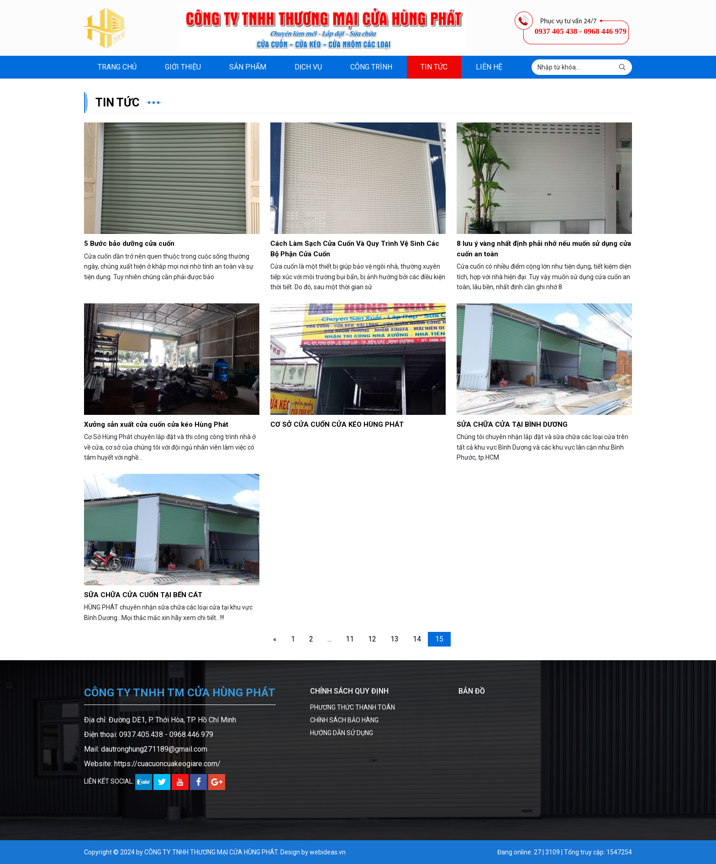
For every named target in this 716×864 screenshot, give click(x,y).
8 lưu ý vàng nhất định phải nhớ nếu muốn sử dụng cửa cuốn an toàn (544, 248)
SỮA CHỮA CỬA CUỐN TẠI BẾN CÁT (143, 595)
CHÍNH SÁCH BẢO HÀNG (344, 720)
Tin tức (434, 67)
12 (372, 639)
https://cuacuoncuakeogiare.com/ (167, 763)
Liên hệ (489, 67)
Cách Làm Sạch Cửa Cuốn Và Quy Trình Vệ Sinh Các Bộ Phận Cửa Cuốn (354, 248)
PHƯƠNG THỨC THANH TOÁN (352, 707)
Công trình (371, 67)
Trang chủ (117, 67)
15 (439, 639)
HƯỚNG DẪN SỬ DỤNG (341, 733)
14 (417, 639)
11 (350, 639)
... (329, 639)
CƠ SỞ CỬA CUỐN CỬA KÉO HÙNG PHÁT (337, 424)
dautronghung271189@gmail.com (154, 749)
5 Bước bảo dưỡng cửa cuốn (129, 243)
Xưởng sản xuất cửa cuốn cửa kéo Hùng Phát (156, 424)
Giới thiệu (183, 67)
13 (394, 639)
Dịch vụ (308, 67)
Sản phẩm (247, 67)
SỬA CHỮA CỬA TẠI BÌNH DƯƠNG (512, 424)
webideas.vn (328, 852)
